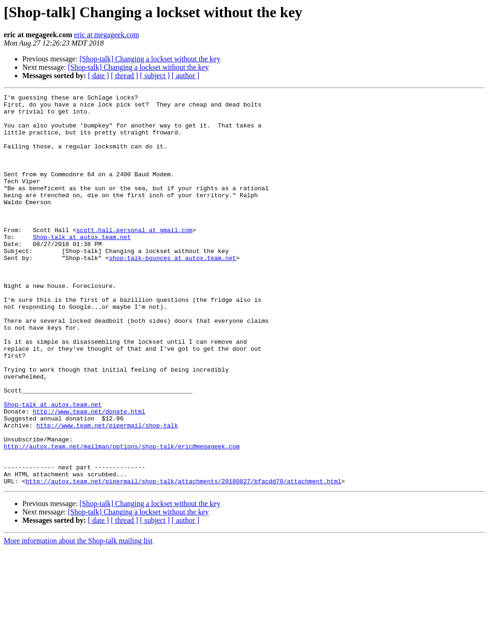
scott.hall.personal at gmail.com (134, 257)
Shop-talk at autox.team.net (82, 266)
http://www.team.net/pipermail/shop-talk (107, 492)
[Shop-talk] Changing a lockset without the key (150, 59)
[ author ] (186, 76)
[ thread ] (124, 76)
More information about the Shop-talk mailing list (78, 619)
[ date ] (98, 76)
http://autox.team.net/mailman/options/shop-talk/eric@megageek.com (122, 517)
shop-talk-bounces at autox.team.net (172, 291)
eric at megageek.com (106, 35)
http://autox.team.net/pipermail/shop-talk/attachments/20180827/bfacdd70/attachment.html (184, 559)
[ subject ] (155, 76)
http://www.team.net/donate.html (89, 475)
